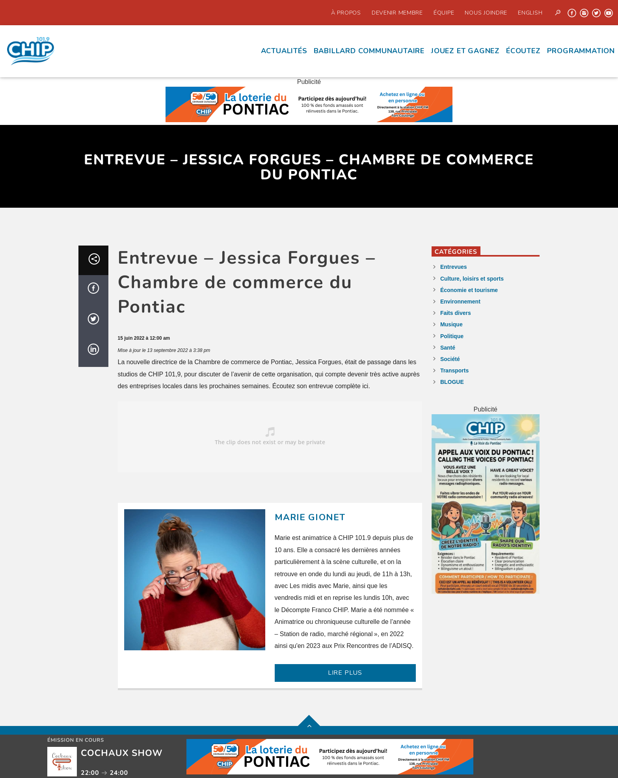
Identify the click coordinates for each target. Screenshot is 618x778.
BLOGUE (452, 382)
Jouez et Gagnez (465, 51)
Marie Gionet (310, 517)
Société (450, 359)
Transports (454, 370)
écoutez (523, 51)
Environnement (460, 301)
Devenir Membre (397, 13)
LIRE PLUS (345, 672)
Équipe (444, 13)
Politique (452, 336)
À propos (346, 13)
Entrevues (453, 267)
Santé (447, 347)
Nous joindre (486, 13)
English (530, 13)
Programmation (581, 51)
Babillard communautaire (369, 51)
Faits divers (455, 313)
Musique (451, 324)
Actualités (284, 51)
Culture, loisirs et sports (472, 278)
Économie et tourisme (469, 290)
